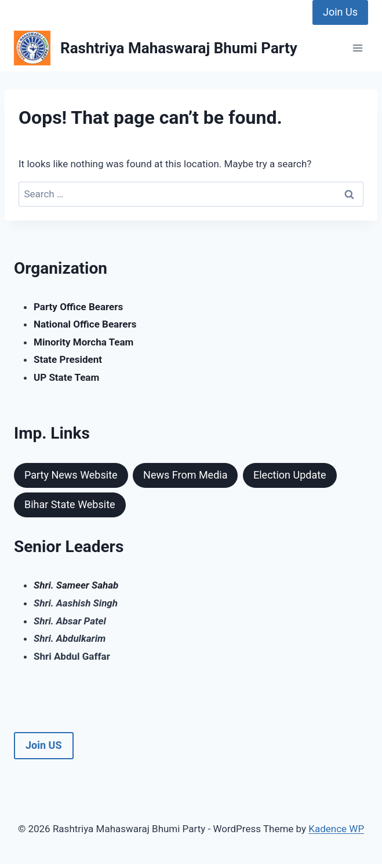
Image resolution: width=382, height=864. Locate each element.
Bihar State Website (69, 504)
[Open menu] (357, 48)
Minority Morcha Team (83, 342)
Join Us (340, 12)
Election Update (289, 475)
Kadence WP (336, 828)
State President (68, 359)
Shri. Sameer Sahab (76, 585)
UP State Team (66, 377)
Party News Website (71, 475)
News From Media (185, 475)
